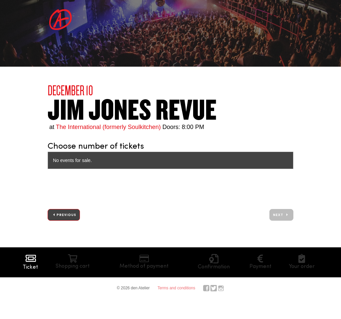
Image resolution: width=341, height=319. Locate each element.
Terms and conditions (176, 288)
